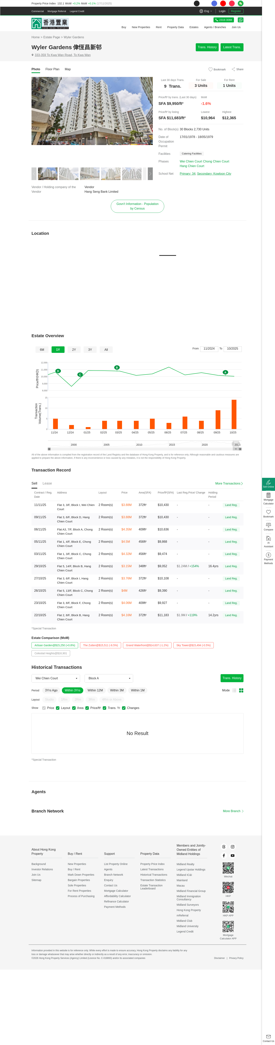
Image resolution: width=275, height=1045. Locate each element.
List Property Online (116, 865)
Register (236, 11)
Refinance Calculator (116, 902)
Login (222, 11)
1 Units (229, 86)
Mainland (182, 881)
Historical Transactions (153, 875)
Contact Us (110, 886)
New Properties (77, 865)
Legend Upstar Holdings (191, 870)
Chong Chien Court (216, 162)
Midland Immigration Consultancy (189, 899)
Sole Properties (77, 886)
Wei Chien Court (191, 162)
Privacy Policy (236, 959)
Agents (108, 870)
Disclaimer (219, 959)
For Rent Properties (79, 891)
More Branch (233, 812)
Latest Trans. (232, 47)
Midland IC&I (184, 876)
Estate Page (51, 37)
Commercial (38, 11)
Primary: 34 (187, 174)
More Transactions (227, 484)
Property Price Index (152, 865)
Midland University (187, 927)
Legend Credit (77, 11)
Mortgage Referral (57, 11)
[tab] (36, 69)
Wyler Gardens (74, 37)
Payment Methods (115, 908)
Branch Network (113, 875)
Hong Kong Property (189, 911)
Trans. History (207, 47)
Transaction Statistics (153, 881)
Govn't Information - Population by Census (137, 207)
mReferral (182, 916)
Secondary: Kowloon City (214, 174)
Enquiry (108, 881)
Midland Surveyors (188, 905)
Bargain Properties (79, 881)
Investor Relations (42, 870)
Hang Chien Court (192, 167)
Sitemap (36, 881)
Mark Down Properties (81, 875)
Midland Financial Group (191, 892)
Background (39, 865)
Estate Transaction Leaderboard (151, 888)
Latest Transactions (151, 870)
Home (36, 37)
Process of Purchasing (81, 897)
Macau (181, 886)
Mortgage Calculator (116, 891)
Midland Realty (185, 865)
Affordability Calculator (117, 897)
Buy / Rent (74, 870)
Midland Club (184, 921)
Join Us (36, 875)
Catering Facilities (192, 154)
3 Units (201, 86)
